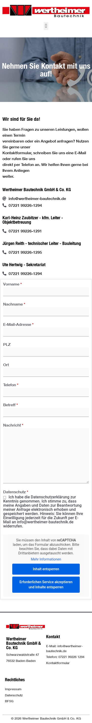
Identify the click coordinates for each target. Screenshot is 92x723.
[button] (46, 26)
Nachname (46, 308)
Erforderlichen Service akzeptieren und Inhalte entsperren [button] (45, 584)
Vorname (46, 288)
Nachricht (46, 454)
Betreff (46, 409)
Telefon (46, 388)
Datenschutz (46, 509)
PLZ (46, 348)
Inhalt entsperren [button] (46, 569)
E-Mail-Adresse (46, 328)
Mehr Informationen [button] (46, 559)
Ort (46, 368)
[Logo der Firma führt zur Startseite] (46, 11)
